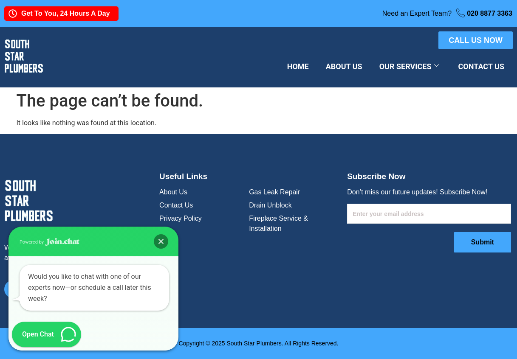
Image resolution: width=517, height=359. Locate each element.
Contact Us (481, 66)
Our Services (409, 66)
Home (298, 66)
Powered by (49, 242)
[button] (161, 241)
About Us (344, 66)
